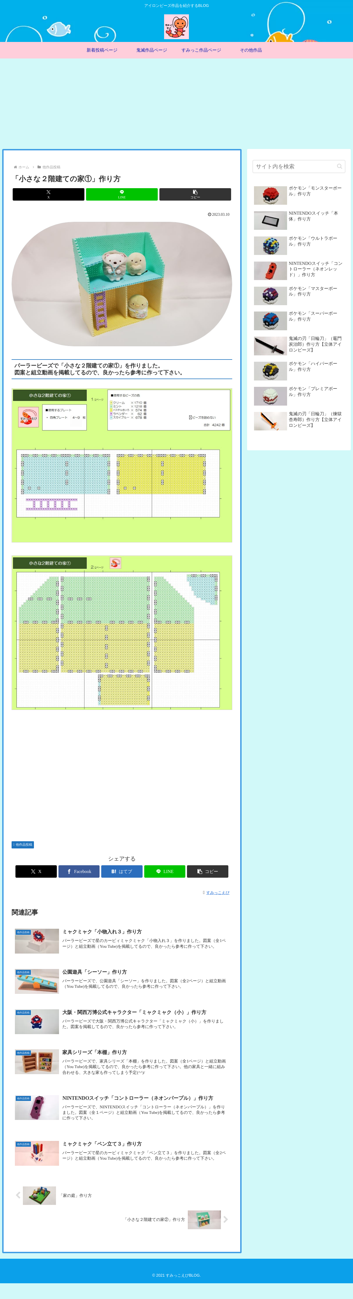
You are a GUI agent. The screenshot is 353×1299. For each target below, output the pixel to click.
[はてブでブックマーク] (122, 871)
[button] (195, 194)
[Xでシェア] (48, 194)
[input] (299, 166)
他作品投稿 (22, 845)
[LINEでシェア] (122, 194)
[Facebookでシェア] (85, 871)
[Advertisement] (176, 103)
